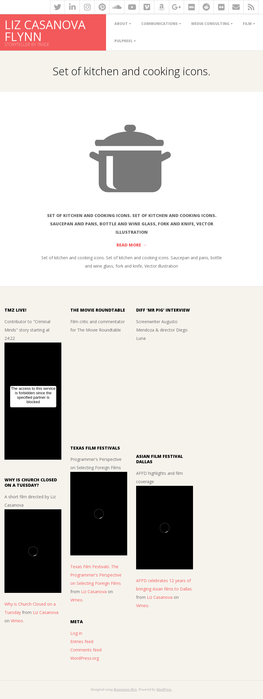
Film (247, 23)
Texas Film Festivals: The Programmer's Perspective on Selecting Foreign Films (96, 575)
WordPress (163, 689)
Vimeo (17, 620)
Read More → (131, 245)
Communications (159, 23)
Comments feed (86, 650)
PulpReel (123, 40)
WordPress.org (84, 658)
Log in (76, 633)
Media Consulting (210, 23)
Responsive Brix (125, 689)
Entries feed (81, 641)
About (121, 23)
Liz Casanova (45, 612)
